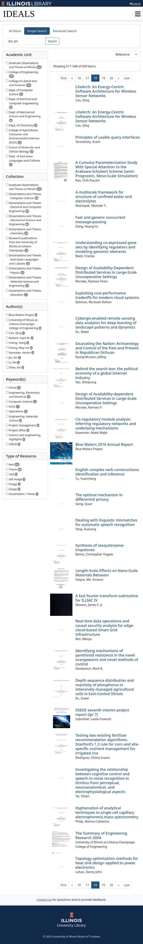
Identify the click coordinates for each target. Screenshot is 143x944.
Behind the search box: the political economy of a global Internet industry (106, 373)
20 (111, 78)
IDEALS (19, 14)
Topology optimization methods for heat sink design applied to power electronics (106, 863)
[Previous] (72, 78)
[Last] (127, 78)
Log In (135, 3)
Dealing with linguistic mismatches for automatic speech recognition (106, 522)
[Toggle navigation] (138, 14)
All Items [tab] (15, 31)
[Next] (118, 78)
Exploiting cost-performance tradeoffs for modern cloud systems (107, 295)
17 (87, 78)
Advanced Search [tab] (65, 31)
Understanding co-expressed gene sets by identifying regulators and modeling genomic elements (105, 247)
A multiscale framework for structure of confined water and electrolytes (103, 196)
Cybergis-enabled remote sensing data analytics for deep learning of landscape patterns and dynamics (105, 323)
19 (103, 78)
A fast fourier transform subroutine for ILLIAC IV (106, 598)
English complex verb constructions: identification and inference (107, 472)
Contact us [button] (44, 900)
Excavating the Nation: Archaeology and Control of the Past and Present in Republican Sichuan (107, 348)
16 (79, 78)
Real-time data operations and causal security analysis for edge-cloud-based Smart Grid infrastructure (104, 627)
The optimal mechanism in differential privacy (99, 497)
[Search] (25, 41)
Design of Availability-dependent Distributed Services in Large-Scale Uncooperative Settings (106, 398)
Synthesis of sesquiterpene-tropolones (100, 547)
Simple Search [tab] (37, 31)
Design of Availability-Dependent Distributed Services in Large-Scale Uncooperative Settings (106, 272)
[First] (63, 78)
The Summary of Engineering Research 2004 (101, 835)
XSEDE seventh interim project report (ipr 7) (102, 712)
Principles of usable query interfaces (107, 137)
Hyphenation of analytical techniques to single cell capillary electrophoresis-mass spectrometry (106, 812)
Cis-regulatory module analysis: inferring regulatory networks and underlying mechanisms (105, 424)
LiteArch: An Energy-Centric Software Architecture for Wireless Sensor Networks (105, 91)
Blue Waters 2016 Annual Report (104, 444)
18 (96, 78)
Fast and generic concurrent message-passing (100, 219)
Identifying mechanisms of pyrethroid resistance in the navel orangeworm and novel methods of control (106, 657)
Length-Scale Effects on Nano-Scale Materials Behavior (106, 572)
